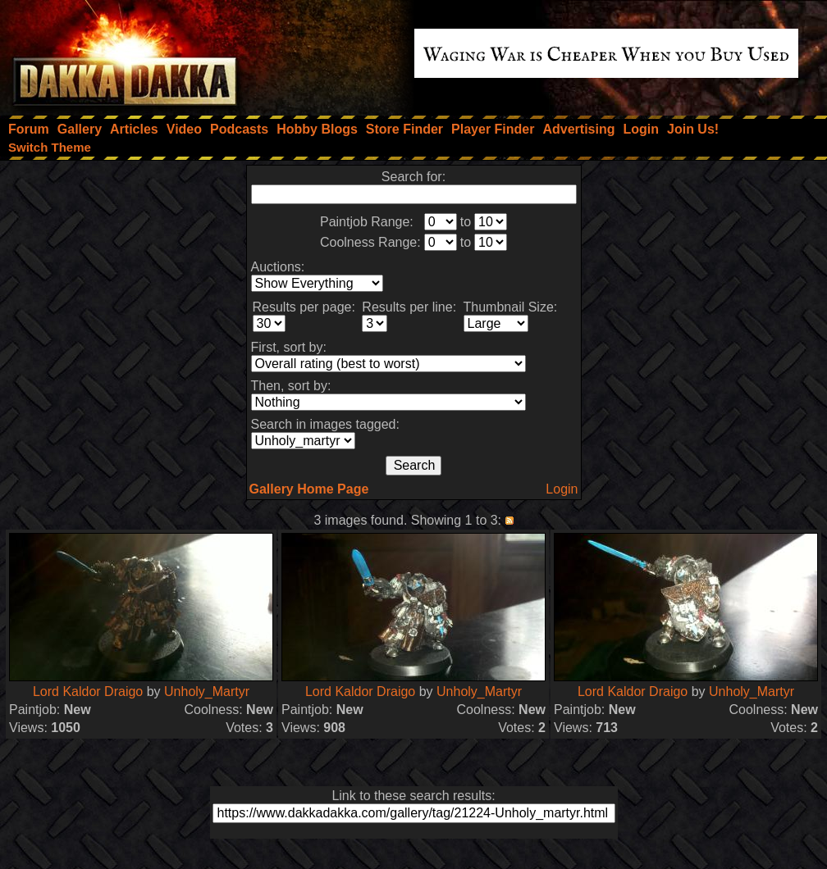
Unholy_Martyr (206, 691)
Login (562, 489)
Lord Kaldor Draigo (88, 691)
